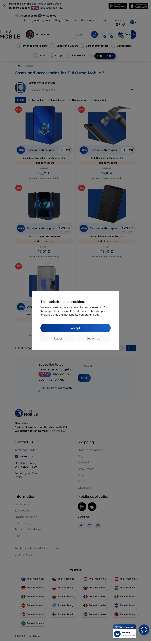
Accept (75, 328)
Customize (93, 338)
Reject (58, 338)
